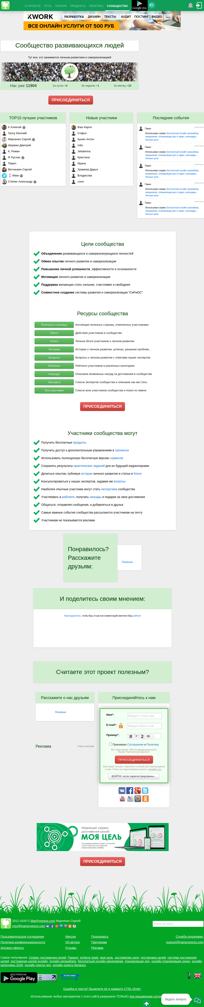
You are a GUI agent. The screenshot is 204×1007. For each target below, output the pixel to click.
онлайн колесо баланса (69, 965)
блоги (137, 473)
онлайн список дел (38, 965)
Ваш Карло (81, 127)
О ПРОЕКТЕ (33, 6)
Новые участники (101, 118)
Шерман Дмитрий (16, 145)
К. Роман (11, 151)
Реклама (97, 948)
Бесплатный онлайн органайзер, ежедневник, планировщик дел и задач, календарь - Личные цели (172, 136)
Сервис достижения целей (47, 957)
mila (77, 145)
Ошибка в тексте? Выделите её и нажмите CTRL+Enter (102, 989)
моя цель (106, 957)
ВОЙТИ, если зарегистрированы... (134, 776)
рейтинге (68, 497)
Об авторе (72, 942)
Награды (54, 374)
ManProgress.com (43, 921)
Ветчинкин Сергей (17, 169)
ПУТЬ (47, 6)
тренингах (122, 450)
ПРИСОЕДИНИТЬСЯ (71, 100)
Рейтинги (54, 365)
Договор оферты (12, 948)
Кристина (80, 157)
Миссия (70, 936)
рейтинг (137, 616)
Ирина (78, 163)
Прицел (73, 957)
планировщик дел (137, 961)
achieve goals (89, 957)
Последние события (171, 118)
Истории (54, 349)
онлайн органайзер (62, 961)
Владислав (81, 175)
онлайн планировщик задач (170, 961)
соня (77, 181)
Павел (9, 163)
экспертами (109, 489)
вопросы (119, 481)
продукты (79, 442)
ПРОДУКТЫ (78, 6)
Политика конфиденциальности (23, 942)
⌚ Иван (10, 175)
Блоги (54, 341)
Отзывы (70, 948)
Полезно (127, 562)
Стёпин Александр (17, 181)
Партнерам (99, 942)
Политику (153, 744)
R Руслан (11, 157)
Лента (54, 333)
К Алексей (12, 127)
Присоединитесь (72, 616)
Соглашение (135, 744)
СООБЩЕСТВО (117, 6)
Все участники (54, 390)
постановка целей (153, 957)
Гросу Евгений (14, 133)
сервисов (116, 458)
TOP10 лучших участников (33, 118)
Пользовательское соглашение (22, 936)
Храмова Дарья (84, 169)
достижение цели (127, 957)
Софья (78, 133)
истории (86, 473)
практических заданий (89, 466)
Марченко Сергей (16, 139)
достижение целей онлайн (29, 961)
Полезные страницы (54, 324)
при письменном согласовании (151, 996)
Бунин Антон (82, 139)
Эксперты (54, 382)
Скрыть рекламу (86, 746)
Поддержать (100, 936)
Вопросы (54, 357)
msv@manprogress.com (28, 926)
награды (95, 497)
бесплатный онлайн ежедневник (100, 961)
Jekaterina (80, 151)
